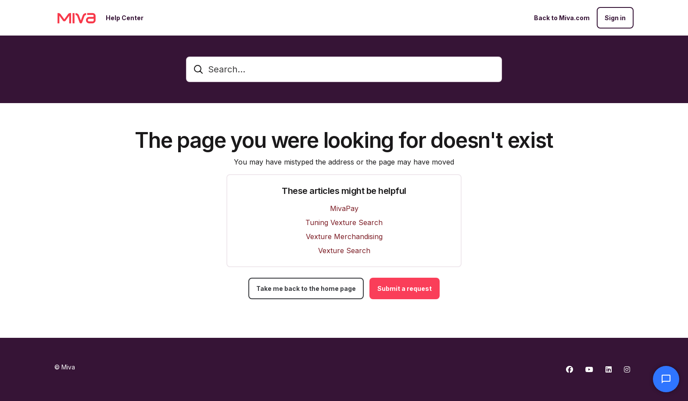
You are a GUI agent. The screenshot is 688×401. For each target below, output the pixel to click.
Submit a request (404, 288)
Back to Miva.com (562, 17)
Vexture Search (344, 250)
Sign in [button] (615, 17)
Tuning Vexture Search (344, 222)
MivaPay (344, 208)
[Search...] (344, 69)
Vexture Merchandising (344, 236)
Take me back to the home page (306, 288)
